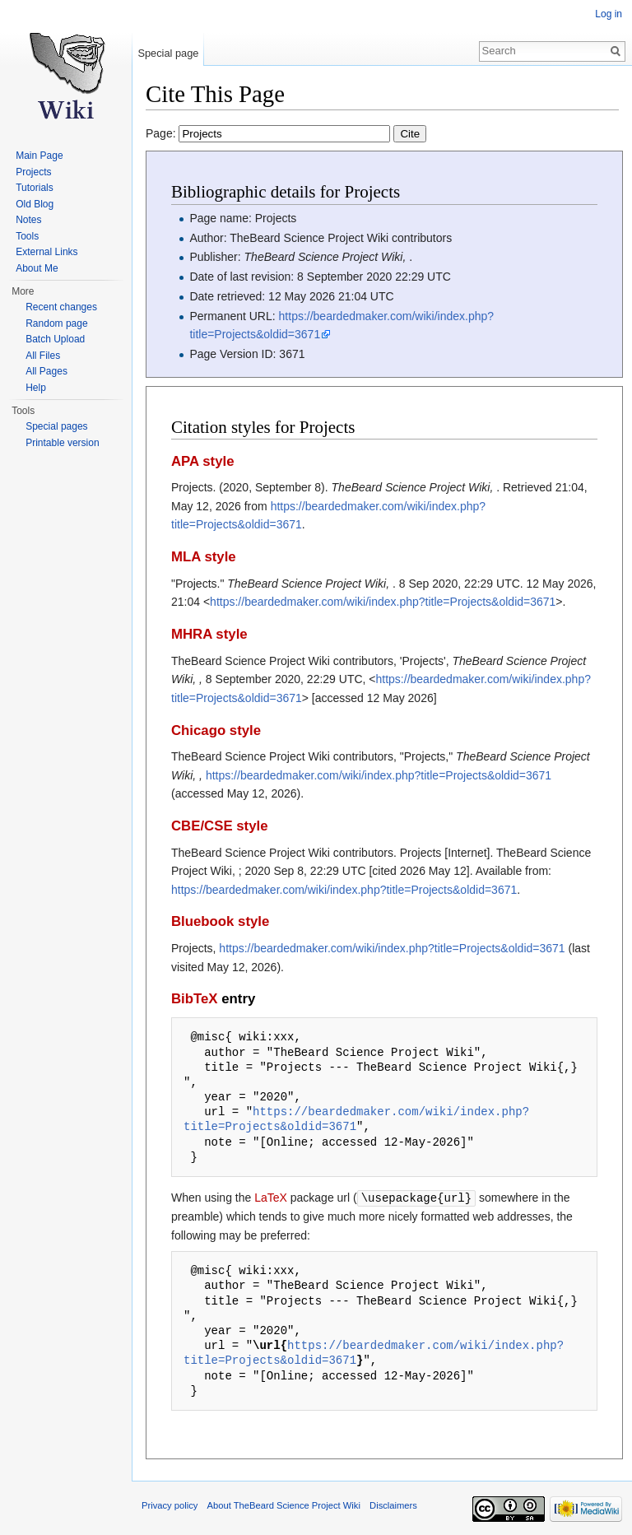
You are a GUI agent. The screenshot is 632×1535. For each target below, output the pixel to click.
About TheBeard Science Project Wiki (283, 1504)
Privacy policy (170, 1504)
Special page (167, 53)
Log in (608, 14)
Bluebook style (220, 921)
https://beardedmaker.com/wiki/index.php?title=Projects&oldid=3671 (382, 601)
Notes (28, 220)
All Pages (46, 371)
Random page (56, 323)
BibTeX (194, 999)
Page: (286, 133)
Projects (33, 172)
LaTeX (270, 1197)
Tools (27, 236)
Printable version (62, 443)
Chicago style (216, 730)
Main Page (39, 155)
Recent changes (61, 307)
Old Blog (34, 204)
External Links (46, 252)
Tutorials (34, 187)
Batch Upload (55, 339)
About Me (37, 268)
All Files (43, 355)
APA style (202, 461)
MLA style (203, 557)
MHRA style (209, 634)
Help (36, 387)
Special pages (56, 426)
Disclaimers (393, 1504)
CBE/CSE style (219, 826)
